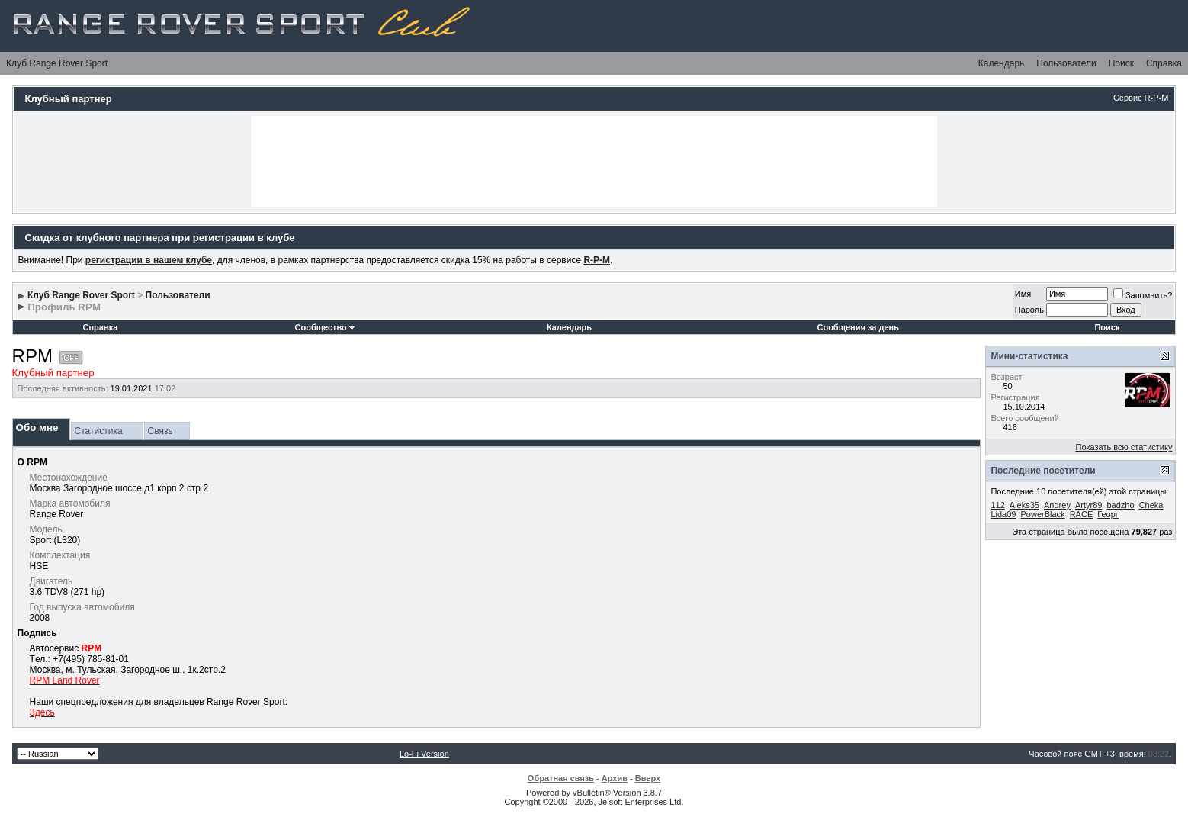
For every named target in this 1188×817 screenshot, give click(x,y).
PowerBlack (1043, 514)
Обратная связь (561, 778)
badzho (1120, 505)
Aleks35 (1024, 505)
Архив (615, 778)
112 (997, 505)
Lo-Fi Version (424, 753)
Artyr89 (1088, 505)
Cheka (1151, 505)
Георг (1108, 514)
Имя (1023, 293)
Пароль (1029, 309)
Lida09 (1003, 514)
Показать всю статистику (1123, 447)
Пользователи (1066, 63)
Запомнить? (1143, 295)
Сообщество (325, 327)
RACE (1081, 514)
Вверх (647, 778)
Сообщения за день (857, 327)
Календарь (1001, 63)
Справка (1164, 63)
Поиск (1121, 63)
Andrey (1057, 505)
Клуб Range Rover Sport (57, 63)
